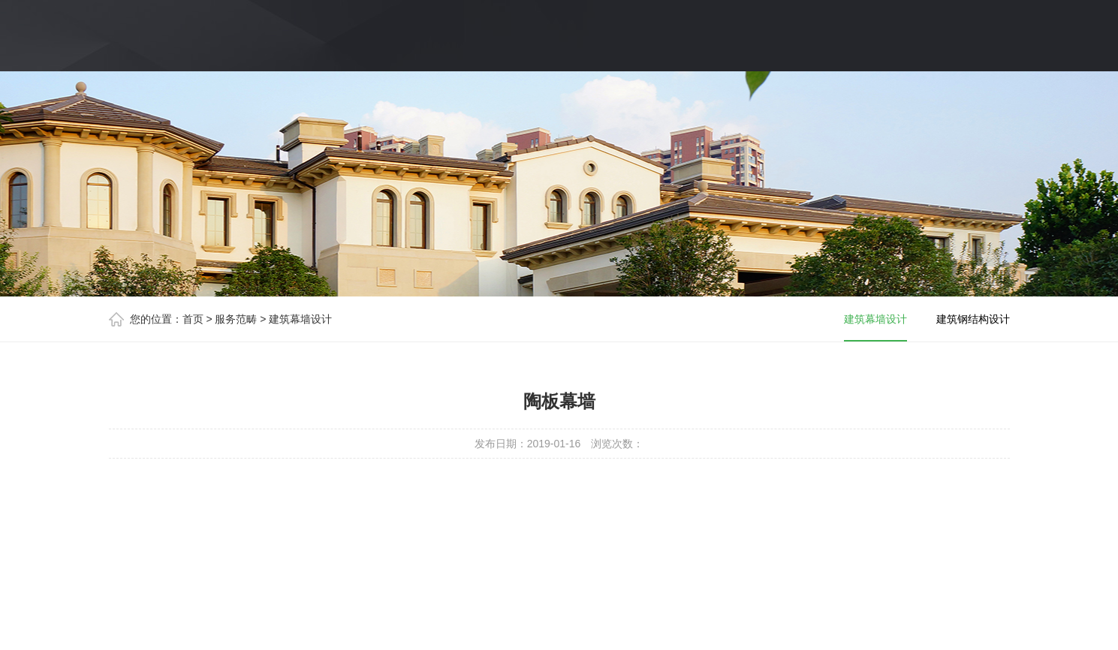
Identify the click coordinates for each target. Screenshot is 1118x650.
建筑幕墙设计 (300, 319)
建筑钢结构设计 (973, 319)
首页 (192, 319)
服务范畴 (236, 319)
